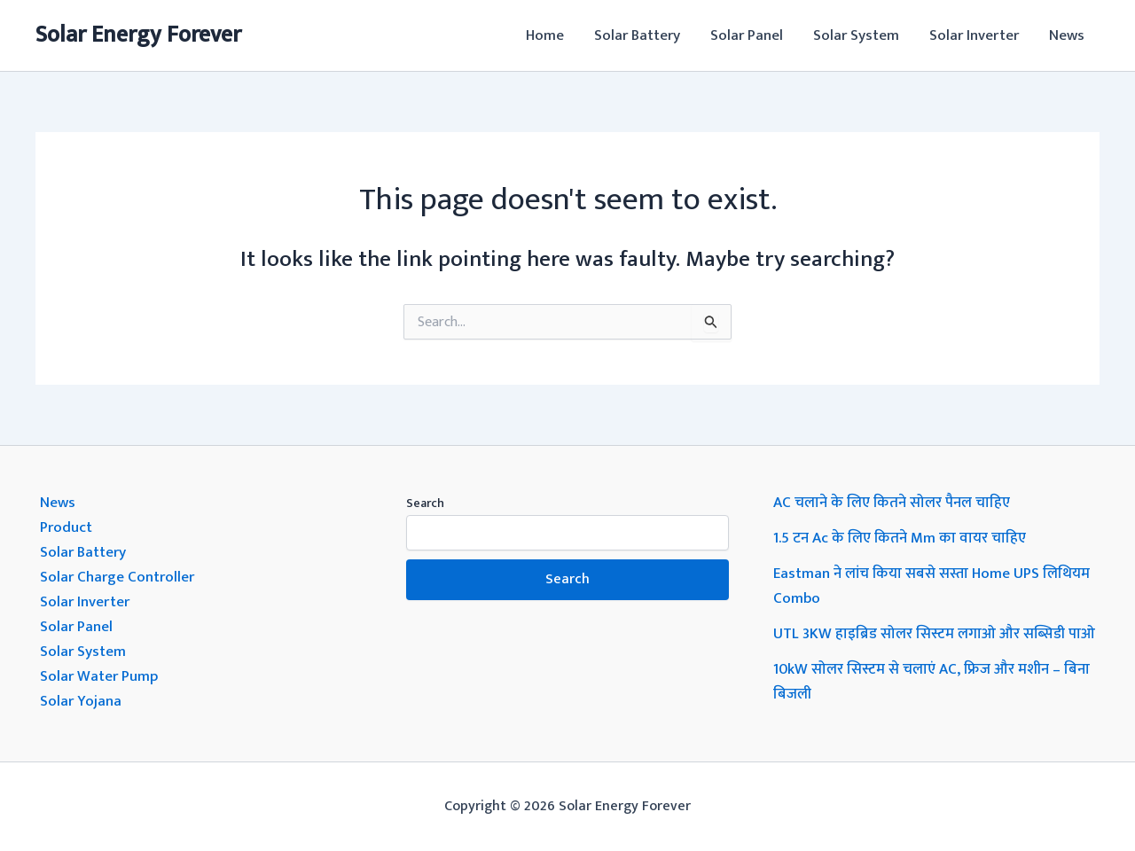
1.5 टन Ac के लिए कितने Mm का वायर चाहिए (899, 538)
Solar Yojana (80, 701)
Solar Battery (637, 35)
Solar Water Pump (99, 676)
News (1066, 35)
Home (545, 35)
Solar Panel (746, 35)
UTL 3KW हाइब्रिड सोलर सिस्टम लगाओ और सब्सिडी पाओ (934, 633)
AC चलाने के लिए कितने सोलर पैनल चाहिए (891, 502)
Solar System (856, 35)
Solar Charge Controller (117, 577)
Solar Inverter (974, 35)
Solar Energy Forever (138, 35)
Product (66, 527)
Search (425, 503)
